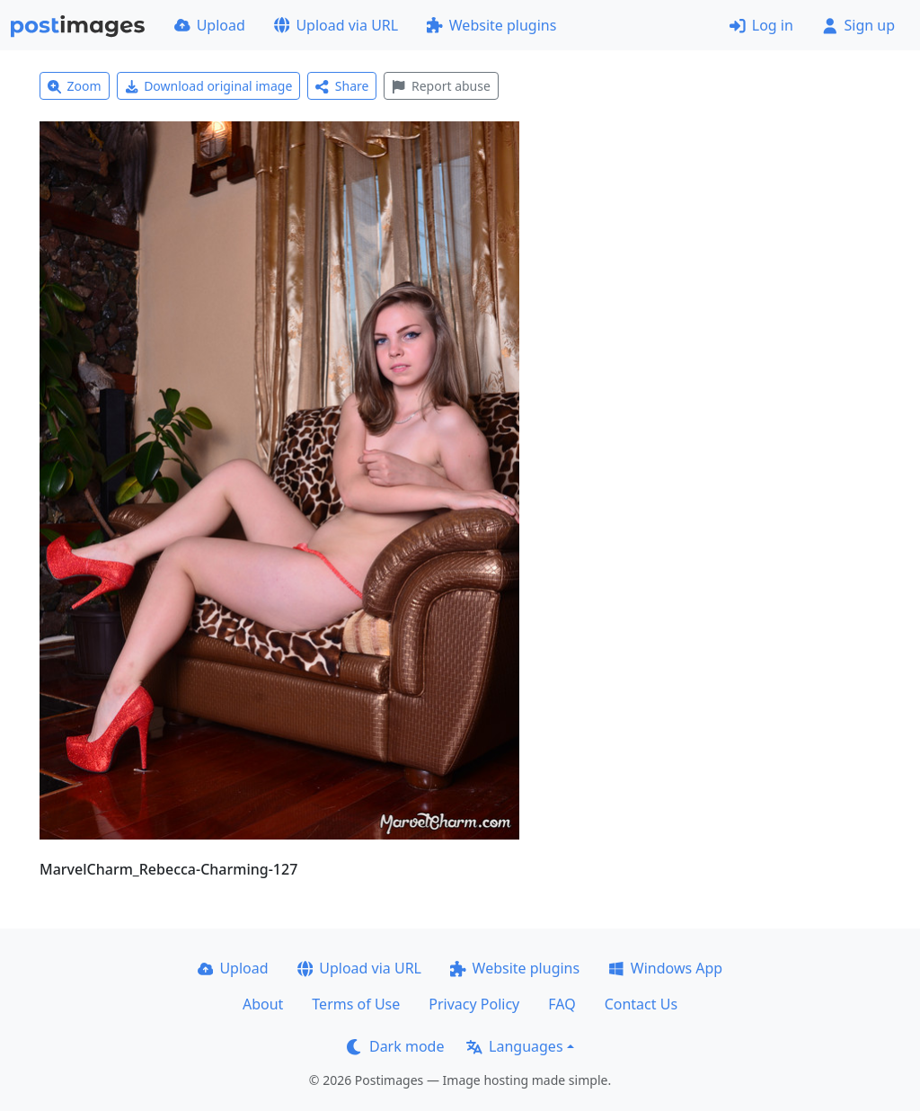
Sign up (858, 25)
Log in (761, 25)
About (263, 1004)
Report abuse (441, 85)
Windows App (665, 968)
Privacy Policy (474, 1004)
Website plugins (491, 25)
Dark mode (395, 1046)
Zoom (75, 85)
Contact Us (641, 1004)
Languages (514, 1046)
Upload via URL (336, 25)
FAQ (561, 1004)
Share (341, 85)
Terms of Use (356, 1004)
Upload (209, 25)
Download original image (209, 85)
